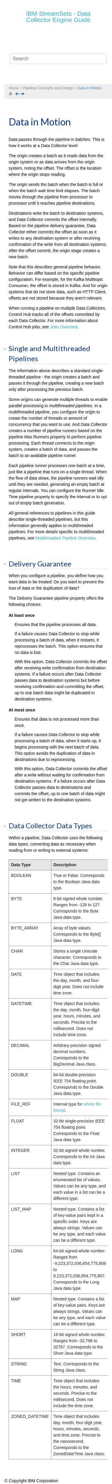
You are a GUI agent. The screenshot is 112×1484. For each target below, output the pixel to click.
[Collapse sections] (11, 94)
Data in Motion (89, 88)
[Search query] (58, 58)
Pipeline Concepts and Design (48, 88)
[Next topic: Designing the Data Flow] (23, 94)
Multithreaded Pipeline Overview (65, 538)
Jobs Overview (63, 326)
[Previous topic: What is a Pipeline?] (18, 94)
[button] (6, 348)
